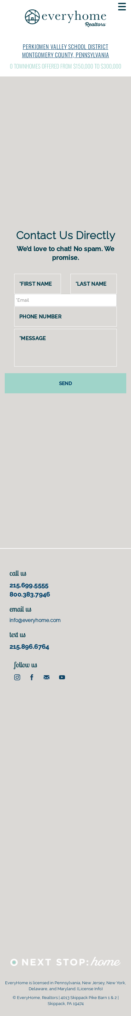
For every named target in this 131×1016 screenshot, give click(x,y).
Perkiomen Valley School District (65, 46)
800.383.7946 (29, 594)
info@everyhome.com (35, 620)
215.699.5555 (29, 585)
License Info (90, 988)
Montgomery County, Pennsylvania (65, 55)
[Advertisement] (65, 158)
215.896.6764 (29, 646)
